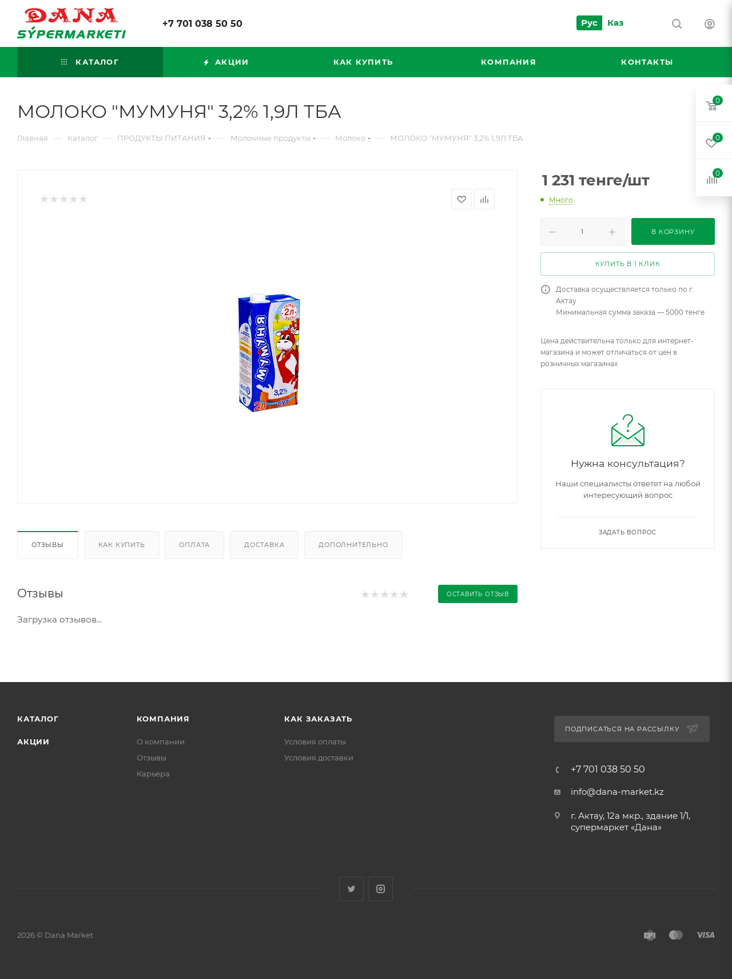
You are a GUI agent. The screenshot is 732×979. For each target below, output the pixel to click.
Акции (33, 741)
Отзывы (47, 545)
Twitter (351, 889)
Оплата (194, 545)
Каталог (38, 718)
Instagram (380, 889)
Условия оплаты (315, 741)
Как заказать (318, 718)
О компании (161, 741)
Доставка (264, 545)
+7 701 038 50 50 (202, 23)
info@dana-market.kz (617, 791)
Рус (589, 22)
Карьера (153, 773)
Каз (615, 22)
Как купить (121, 545)
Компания (163, 718)
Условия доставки (318, 757)
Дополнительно (353, 545)
